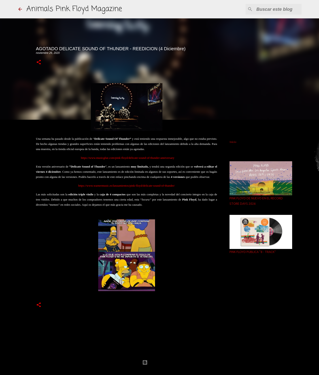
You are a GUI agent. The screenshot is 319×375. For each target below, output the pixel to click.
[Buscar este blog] (278, 9)
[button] (38, 62)
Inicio (233, 142)
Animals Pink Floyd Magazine (74, 9)
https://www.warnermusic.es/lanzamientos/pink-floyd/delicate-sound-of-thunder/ (126, 185)
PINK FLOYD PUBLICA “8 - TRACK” (253, 252)
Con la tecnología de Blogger (159, 362)
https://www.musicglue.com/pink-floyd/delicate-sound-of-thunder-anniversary (127, 157)
